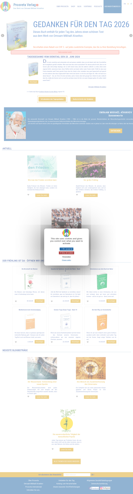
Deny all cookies (66, 253)
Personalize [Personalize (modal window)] (66, 257)
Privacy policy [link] (66, 260)
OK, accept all (66, 249)
